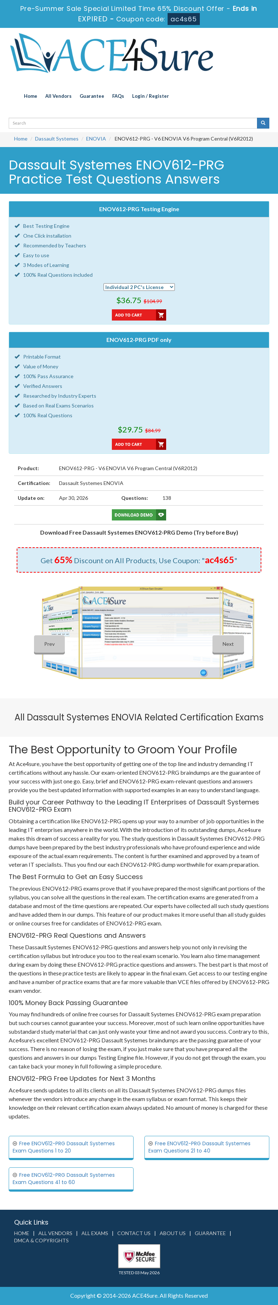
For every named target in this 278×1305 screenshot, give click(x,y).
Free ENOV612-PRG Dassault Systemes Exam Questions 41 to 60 (64, 1178)
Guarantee (92, 96)
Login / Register (150, 96)
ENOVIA (96, 138)
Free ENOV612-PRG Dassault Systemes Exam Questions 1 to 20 (64, 1147)
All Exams (94, 1233)
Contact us (134, 1233)
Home (30, 96)
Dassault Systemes (57, 138)
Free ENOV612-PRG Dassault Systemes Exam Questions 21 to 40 (199, 1147)
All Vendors (58, 96)
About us (173, 1233)
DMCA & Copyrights (41, 1240)
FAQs (118, 96)
